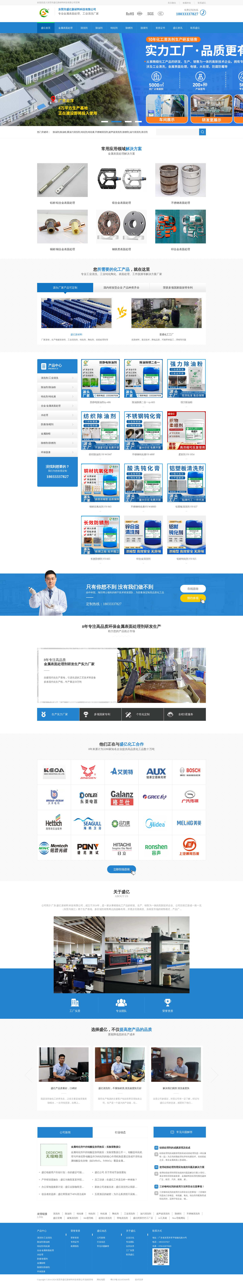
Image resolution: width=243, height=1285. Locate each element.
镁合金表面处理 (121, 202)
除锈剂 (129, 28)
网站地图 (101, 1279)
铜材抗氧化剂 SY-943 (100, 506)
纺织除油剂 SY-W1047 (100, 454)
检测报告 (75, 1246)
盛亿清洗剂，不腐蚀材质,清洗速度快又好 (120, 1088)
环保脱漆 (45, 452)
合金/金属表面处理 (51, 406)
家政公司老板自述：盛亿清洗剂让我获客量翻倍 (117, 1187)
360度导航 (88, 1218)
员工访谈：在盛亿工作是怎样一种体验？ (116, 1179)
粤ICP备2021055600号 (120, 1279)
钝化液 (103, 1213)
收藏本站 (187, 3)
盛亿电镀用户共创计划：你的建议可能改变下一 (64, 1172)
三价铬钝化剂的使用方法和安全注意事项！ (181, 1188)
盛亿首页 (45, 28)
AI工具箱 (162, 1218)
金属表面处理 (65, 28)
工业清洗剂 (129, 1213)
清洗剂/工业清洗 (49, 378)
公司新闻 (65, 1132)
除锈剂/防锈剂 (48, 443)
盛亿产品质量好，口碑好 (64, 1088)
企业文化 (130, 1238)
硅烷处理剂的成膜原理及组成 (174, 1149)
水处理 (44, 415)
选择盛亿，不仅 (121, 1029)
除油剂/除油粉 (48, 387)
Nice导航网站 (178, 1218)
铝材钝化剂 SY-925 (186, 559)
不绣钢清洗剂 (193, 1213)
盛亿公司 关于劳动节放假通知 (110, 1172)
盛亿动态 (101, 1231)
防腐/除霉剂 (47, 424)
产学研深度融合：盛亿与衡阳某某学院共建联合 (64, 1179)
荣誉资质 (167, 1004)
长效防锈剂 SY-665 (100, 559)
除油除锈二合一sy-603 (143, 402)
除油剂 (99, 28)
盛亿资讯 (177, 28)
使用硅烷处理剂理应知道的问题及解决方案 (181, 1168)
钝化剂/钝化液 (48, 396)
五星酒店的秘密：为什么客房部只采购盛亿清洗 (117, 1194)
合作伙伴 (130, 1246)
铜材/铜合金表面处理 (62, 249)
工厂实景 (74, 1004)
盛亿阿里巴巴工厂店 (143, 1218)
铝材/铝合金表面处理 (62, 202)
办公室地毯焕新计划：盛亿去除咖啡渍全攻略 (64, 1187)
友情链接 (42, 1214)
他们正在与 (121, 744)
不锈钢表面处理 (180, 202)
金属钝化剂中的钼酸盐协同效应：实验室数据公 (96, 1147)
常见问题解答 (184, 1132)
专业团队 (121, 1004)
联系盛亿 (202, 3)
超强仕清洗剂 (105, 1218)
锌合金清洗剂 (143, 559)
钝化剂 (114, 28)
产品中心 (55, 365)
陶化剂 (115, 1213)
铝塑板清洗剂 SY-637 (186, 506)
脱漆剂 (144, 28)
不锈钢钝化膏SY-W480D (143, 506)
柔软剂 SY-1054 (187, 454)
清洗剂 (84, 28)
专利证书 (75, 1242)
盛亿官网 (57, 1218)
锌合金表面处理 (180, 249)
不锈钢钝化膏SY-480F (143, 454)
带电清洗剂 (122, 1218)
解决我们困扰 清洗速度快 (176, 1088)
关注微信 (172, 3)
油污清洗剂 (145, 1213)
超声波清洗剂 (163, 1213)
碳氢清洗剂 (72, 1218)
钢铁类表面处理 (121, 249)
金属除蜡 (45, 433)
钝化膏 (80, 1213)
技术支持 (139, 1279)
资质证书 (160, 28)
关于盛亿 (121, 892)
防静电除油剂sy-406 (100, 402)
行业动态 (120, 1132)
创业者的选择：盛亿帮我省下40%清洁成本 (64, 1194)
